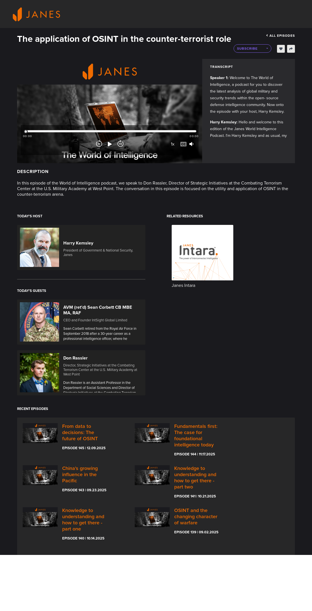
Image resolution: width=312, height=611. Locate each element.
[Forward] (120, 147)
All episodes (280, 36)
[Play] (110, 146)
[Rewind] (99, 147)
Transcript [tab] (221, 67)
